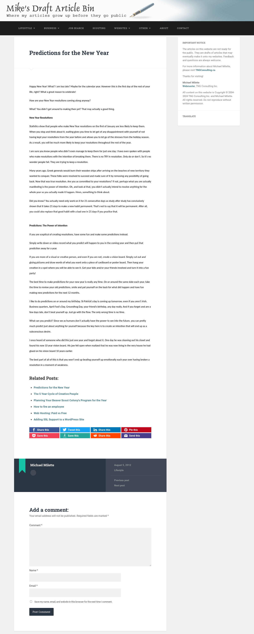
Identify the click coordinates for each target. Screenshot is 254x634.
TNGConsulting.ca (205, 70)
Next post (119, 485)
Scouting (99, 28)
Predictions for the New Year (69, 53)
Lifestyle (25, 28)
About (164, 28)
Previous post (121, 480)
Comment (35, 525)
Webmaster (189, 86)
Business (50, 28)
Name (33, 573)
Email (33, 588)
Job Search (76, 28)
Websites (120, 28)
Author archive (33, 473)
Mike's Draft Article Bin (50, 7)
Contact (183, 28)
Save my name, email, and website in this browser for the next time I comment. (73, 605)
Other (143, 28)
